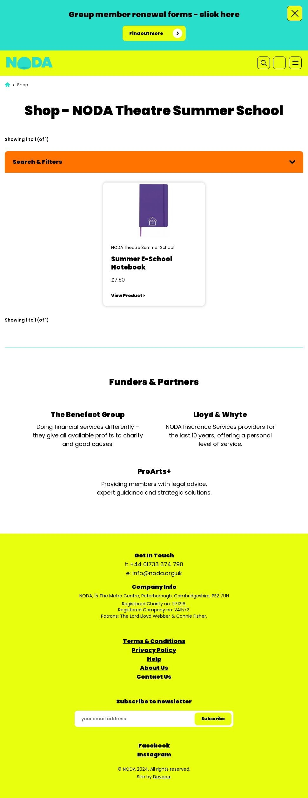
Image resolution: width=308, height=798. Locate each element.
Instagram (154, 754)
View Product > (128, 296)
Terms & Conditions (154, 641)
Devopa (161, 777)
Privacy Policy (154, 650)
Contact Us (154, 677)
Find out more (146, 33)
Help (154, 659)
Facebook (154, 745)
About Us (154, 668)
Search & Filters (37, 162)
